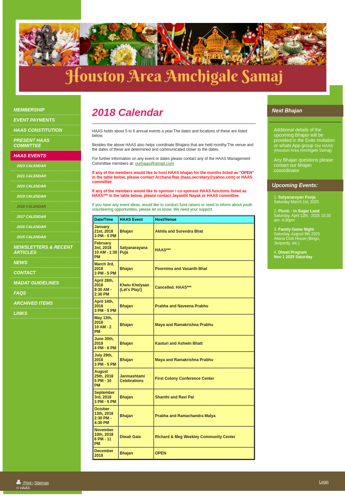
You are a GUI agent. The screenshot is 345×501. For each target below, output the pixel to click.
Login (324, 482)
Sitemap (41, 483)
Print (24, 483)
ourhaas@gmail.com (154, 163)
